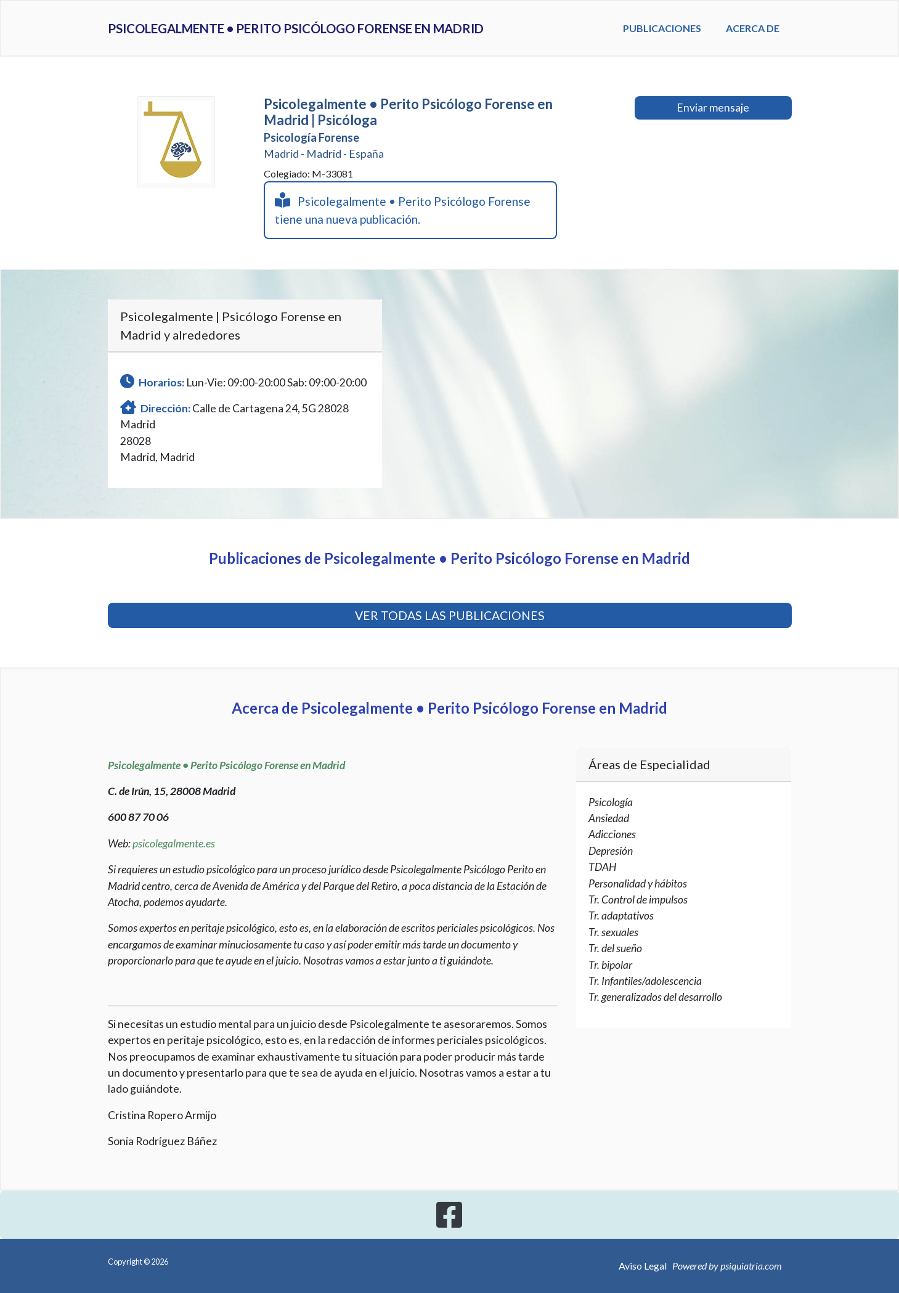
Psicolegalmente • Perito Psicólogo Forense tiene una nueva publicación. (403, 209)
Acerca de (771, 35)
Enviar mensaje (713, 107)
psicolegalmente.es (173, 843)
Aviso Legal (643, 1265)
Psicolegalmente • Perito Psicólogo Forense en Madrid (367, 35)
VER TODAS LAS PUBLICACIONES (450, 615)
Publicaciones (688, 28)
